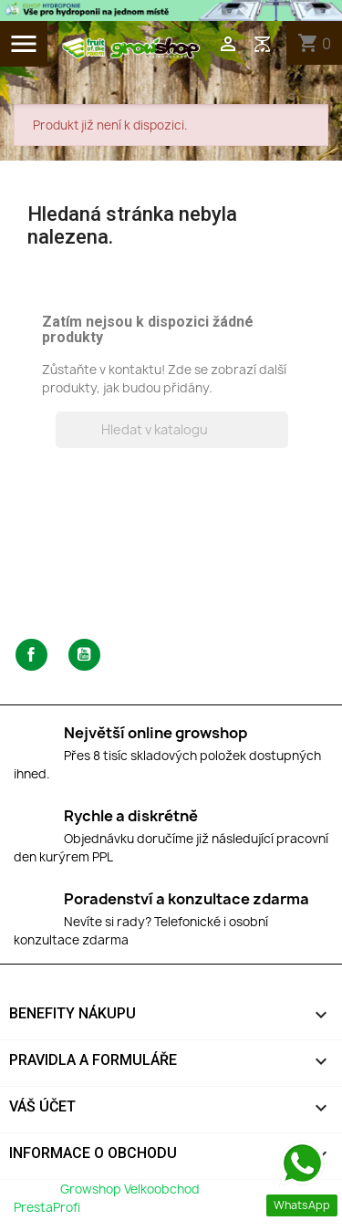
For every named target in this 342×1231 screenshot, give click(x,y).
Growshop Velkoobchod (131, 1189)
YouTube (84, 655)
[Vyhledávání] (172, 430)
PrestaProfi (47, 1207)
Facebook (31, 655)
